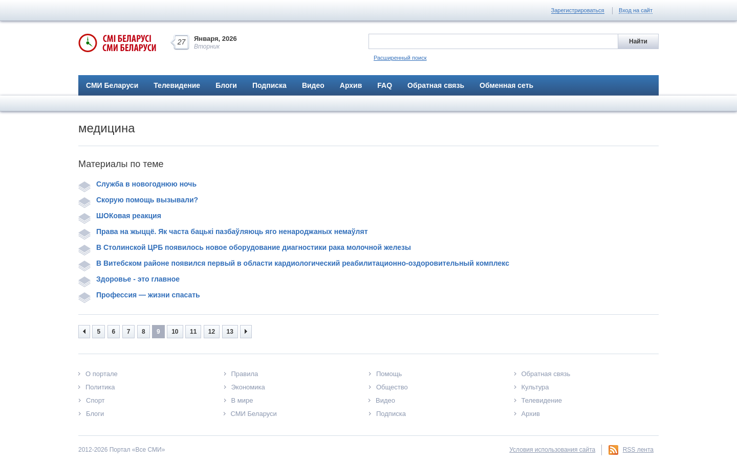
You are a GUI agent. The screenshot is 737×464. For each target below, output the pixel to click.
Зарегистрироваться (577, 10)
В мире (242, 400)
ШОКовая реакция (119, 216)
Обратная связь (435, 85)
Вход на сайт (636, 10)
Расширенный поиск (400, 58)
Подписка (269, 85)
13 (230, 331)
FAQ (384, 85)
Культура (535, 387)
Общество (392, 387)
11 (193, 331)
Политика (100, 387)
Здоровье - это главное (129, 279)
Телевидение (177, 85)
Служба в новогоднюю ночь (137, 184)
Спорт (95, 400)
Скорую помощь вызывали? (138, 200)
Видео (313, 85)
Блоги (226, 85)
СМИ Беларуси (112, 85)
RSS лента (638, 449)
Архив (351, 85)
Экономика (248, 387)
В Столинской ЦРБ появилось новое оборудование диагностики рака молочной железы (244, 247)
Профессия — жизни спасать (139, 295)
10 (174, 331)
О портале (101, 374)
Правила (244, 374)
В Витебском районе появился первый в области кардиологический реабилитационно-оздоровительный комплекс (293, 263)
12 (211, 331)
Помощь (389, 374)
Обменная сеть (506, 85)
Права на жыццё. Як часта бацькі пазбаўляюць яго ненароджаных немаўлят (223, 231)
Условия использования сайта (552, 449)
